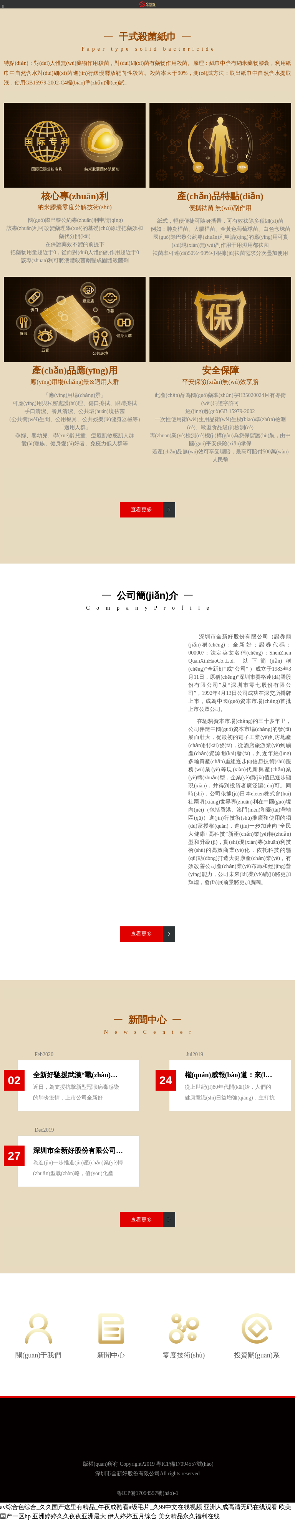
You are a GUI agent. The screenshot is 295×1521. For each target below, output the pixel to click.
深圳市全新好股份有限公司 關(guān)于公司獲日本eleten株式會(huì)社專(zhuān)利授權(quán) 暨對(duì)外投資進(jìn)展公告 (78, 1150)
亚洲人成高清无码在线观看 (240, 1507)
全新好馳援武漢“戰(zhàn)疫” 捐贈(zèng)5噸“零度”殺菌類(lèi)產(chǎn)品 (78, 1075)
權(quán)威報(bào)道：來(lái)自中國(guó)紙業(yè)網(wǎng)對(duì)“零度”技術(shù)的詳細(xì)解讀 (230, 1075)
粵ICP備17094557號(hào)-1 (148, 1493)
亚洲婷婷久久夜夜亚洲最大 (69, 1516)
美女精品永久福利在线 (189, 1516)
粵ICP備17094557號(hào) (184, 1464)
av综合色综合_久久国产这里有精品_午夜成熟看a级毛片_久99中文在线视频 (101, 1507)
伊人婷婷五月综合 (132, 1516)
